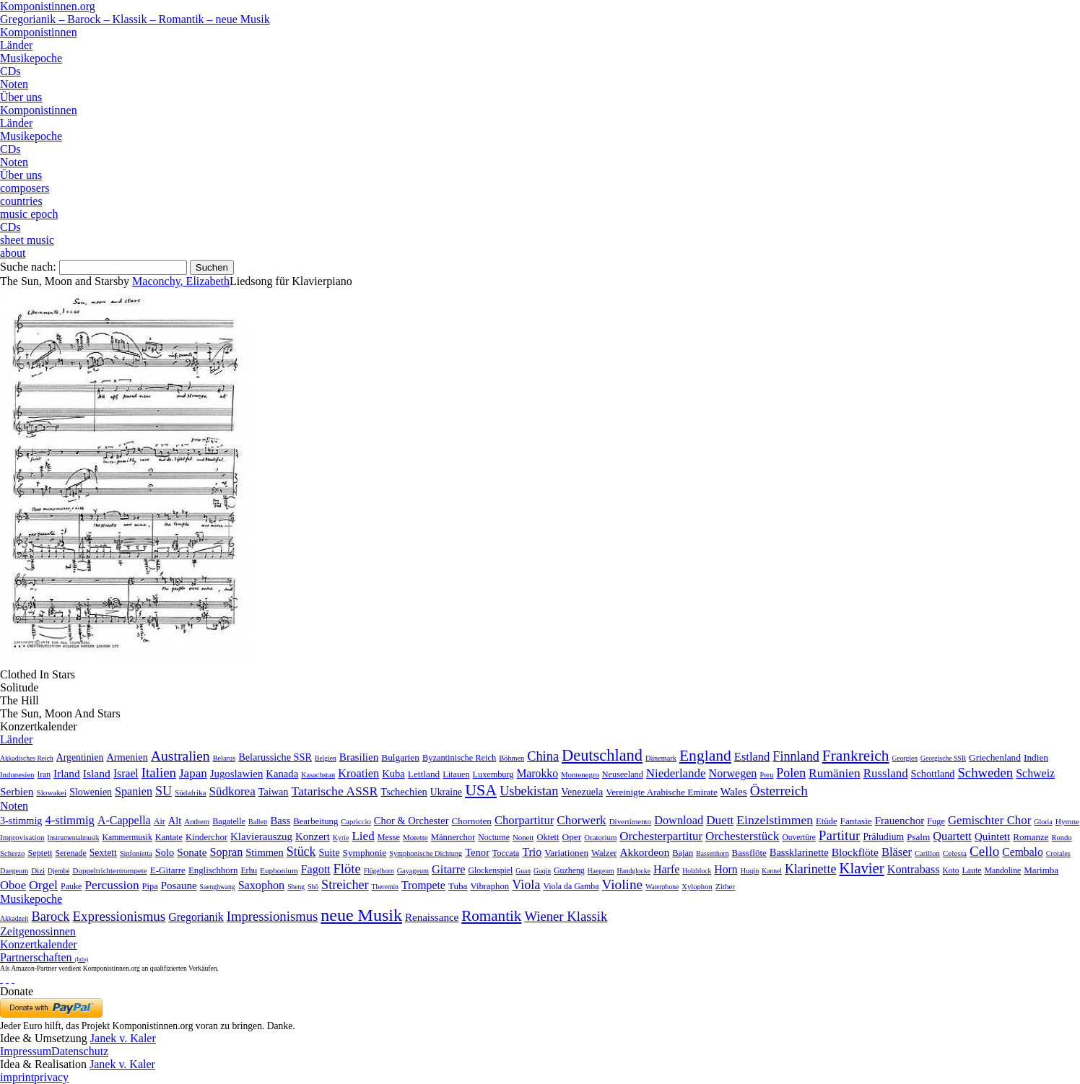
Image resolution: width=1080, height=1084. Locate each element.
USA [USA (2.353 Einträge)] (481, 790)
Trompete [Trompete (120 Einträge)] (423, 885)
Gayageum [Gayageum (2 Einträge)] (413, 871)
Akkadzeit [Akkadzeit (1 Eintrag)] (14, 918)
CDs (10, 71)
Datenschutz (79, 1051)
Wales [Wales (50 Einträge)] (733, 791)
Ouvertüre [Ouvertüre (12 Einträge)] (798, 837)
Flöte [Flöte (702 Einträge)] (347, 868)
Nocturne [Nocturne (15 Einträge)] (494, 837)
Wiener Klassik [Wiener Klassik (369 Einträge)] (565, 916)
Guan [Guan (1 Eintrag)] (523, 871)
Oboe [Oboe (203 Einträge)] (13, 885)
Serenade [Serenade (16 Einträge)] (70, 853)
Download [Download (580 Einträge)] (678, 820)
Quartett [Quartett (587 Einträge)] (952, 836)
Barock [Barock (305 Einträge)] (50, 916)
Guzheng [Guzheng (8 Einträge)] (569, 870)
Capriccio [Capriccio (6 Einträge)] (356, 821)
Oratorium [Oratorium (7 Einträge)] (600, 837)
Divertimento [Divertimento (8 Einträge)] (630, 821)
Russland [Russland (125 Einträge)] (885, 773)
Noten (14, 84)
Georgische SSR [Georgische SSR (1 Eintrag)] (943, 758)
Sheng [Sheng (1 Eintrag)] (296, 887)
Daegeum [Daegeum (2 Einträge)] (14, 871)
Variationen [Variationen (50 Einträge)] (566, 852)
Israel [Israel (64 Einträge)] (126, 773)
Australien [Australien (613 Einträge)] (180, 756)
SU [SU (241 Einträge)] (163, 791)
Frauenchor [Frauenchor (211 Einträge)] (900, 820)
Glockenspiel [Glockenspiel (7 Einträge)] (491, 870)
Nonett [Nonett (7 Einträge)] (523, 837)
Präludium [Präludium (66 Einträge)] (883, 836)
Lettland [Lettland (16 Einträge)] (424, 774)
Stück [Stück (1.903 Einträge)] (301, 851)
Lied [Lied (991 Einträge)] (363, 836)
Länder (16, 45)
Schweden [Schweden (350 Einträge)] (985, 772)
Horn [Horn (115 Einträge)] (725, 869)
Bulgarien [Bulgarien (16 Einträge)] (400, 757)
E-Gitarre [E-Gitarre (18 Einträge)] (168, 870)
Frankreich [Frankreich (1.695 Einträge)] (855, 755)
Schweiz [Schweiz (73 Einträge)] (1035, 773)
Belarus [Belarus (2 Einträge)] (224, 758)
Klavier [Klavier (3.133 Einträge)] (861, 868)
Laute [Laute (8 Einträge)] (972, 870)
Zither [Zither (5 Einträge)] (725, 886)
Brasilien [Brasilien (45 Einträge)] (358, 757)
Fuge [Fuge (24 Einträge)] (936, 821)
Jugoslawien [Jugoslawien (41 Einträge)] (237, 773)
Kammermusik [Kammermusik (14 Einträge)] (127, 837)
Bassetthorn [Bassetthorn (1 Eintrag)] (712, 853)
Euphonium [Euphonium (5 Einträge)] (279, 870)
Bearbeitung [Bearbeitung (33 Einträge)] (315, 821)
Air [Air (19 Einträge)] (159, 821)
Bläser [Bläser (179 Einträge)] (896, 852)
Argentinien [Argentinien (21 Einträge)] (80, 757)
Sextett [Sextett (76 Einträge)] (103, 852)
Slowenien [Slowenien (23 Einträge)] (90, 792)
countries (21, 201)
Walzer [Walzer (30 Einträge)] (604, 853)
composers (24, 188)
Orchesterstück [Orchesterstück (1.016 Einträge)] (742, 836)
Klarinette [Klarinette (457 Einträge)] (810, 869)
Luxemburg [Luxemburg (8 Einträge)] (493, 774)
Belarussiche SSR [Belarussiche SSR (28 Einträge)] (275, 757)
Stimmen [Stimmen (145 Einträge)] (264, 852)
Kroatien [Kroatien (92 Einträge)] (358, 773)
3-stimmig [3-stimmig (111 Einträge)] (21, 820)
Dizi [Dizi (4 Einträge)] (38, 870)
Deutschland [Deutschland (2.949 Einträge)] (602, 755)
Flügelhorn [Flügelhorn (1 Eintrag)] (379, 871)
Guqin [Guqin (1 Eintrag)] (542, 871)
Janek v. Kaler (123, 1038)
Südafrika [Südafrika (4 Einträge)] (190, 792)
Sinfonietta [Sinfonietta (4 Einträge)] (136, 853)
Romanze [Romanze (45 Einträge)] (1030, 836)
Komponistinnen (38, 32)
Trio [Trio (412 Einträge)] (531, 852)
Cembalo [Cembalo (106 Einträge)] (1022, 852)
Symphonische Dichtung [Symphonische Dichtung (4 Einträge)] (425, 853)
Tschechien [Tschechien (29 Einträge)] (403, 791)
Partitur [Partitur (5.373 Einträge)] (840, 835)
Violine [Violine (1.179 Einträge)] (622, 884)
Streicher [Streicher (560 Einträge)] (345, 885)
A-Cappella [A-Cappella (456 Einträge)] (124, 820)
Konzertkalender (38, 944)
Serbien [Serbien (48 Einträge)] (16, 791)
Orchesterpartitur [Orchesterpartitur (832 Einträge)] (660, 836)
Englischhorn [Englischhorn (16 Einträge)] (213, 870)
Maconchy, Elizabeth (181, 281)
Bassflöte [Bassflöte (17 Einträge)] (749, 852)
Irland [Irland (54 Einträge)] (66, 773)
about (13, 253)
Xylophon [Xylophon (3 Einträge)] (697, 887)
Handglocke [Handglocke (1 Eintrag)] (633, 871)
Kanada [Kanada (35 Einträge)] (282, 773)
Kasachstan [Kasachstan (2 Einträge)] (318, 775)
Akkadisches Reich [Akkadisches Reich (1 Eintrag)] (26, 758)
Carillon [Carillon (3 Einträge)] (927, 853)
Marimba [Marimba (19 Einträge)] (1041, 870)
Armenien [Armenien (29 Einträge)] (126, 757)
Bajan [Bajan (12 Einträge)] (682, 853)
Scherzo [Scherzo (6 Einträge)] (12, 853)
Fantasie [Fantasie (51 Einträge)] (856, 821)
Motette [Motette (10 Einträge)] (415, 837)
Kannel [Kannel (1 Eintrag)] (772, 871)
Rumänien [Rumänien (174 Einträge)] (835, 773)
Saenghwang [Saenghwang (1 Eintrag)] (217, 887)
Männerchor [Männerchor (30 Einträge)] (453, 837)
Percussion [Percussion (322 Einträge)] (111, 885)
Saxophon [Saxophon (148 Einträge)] (261, 885)
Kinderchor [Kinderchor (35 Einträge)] (206, 837)
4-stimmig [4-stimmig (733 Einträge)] (69, 820)
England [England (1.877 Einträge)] (705, 755)
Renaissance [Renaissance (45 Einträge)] (431, 917)
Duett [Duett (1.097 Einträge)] (719, 820)
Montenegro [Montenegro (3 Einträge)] (580, 774)
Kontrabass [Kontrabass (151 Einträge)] (913, 869)
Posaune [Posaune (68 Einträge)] (179, 885)
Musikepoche (31, 58)
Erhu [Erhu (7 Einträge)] (248, 870)
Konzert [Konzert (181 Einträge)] (312, 836)
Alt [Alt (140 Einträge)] (175, 820)
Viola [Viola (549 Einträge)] (526, 885)
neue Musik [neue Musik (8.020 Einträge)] (361, 915)
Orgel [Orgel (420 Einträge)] (43, 885)
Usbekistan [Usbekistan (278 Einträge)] (529, 791)
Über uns (21, 97)
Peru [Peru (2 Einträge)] (766, 775)
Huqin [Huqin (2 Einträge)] (750, 871)
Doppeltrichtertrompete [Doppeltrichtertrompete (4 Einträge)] (109, 870)
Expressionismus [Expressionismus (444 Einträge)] (118, 916)
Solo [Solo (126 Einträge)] (164, 852)
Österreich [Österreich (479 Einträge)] (779, 790)
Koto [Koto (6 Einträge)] (951, 870)
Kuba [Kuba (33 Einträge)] (393, 773)
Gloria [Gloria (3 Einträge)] (1043, 822)
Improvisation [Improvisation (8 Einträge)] (22, 837)
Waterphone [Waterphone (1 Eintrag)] (662, 887)
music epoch (29, 214)
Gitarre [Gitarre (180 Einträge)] (449, 869)
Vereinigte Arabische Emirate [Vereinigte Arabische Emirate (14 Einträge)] (662, 792)
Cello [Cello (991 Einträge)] (984, 851)
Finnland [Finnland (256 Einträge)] (795, 756)
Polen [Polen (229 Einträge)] (791, 773)
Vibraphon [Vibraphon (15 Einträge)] (489, 886)
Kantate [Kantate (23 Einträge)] (169, 837)
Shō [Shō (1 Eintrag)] (313, 887)
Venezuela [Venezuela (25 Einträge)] (582, 791)
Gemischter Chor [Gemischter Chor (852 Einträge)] (989, 820)
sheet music (27, 240)
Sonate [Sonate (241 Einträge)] (191, 852)
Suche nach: (28, 267)
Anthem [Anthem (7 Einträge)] (196, 821)
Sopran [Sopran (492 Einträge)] (226, 852)
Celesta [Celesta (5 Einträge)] (955, 853)
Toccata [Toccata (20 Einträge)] (505, 853)
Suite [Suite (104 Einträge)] (328, 852)
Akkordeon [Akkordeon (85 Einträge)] (644, 852)
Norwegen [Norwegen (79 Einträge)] (733, 773)
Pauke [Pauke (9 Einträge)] (71, 886)
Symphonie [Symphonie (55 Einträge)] (365, 852)
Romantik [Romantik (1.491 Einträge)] (491, 916)
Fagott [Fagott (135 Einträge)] (316, 869)
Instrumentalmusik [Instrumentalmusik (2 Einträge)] (74, 838)
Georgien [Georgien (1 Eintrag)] (905, 758)
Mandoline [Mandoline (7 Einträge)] (1003, 870)
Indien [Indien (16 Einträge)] (1036, 757)
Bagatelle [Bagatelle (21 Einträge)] (228, 821)
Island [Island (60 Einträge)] (96, 773)
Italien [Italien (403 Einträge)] (158, 772)
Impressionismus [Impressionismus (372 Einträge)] (272, 916)
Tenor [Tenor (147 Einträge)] (477, 852)
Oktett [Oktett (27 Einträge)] (547, 837)
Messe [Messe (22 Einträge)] (389, 837)
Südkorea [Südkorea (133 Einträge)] (232, 791)
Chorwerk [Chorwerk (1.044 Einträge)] (581, 820)
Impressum (25, 1051)
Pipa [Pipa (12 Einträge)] (150, 886)
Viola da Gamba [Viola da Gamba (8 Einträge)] (570, 886)
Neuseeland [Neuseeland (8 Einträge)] (622, 774)
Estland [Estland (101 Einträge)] (752, 757)
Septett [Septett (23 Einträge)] (39, 853)
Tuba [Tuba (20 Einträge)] (458, 885)
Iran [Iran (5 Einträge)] (44, 774)
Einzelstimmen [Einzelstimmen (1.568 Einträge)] (774, 820)
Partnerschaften (44, 957)
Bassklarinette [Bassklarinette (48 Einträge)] (799, 852)
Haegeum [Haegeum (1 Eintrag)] (601, 871)
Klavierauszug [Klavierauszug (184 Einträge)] (261, 836)
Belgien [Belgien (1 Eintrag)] (325, 758)
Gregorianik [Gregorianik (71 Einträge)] (195, 917)
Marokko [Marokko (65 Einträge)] (537, 773)
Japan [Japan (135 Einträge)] (193, 773)
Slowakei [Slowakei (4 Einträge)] (51, 792)
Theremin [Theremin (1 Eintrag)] (385, 887)
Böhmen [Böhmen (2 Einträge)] (511, 758)
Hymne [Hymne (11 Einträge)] (1067, 821)
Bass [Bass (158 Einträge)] (281, 820)
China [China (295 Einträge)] (543, 756)
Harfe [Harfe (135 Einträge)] (666, 869)
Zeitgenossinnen (38, 931)
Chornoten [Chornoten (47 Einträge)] (471, 821)
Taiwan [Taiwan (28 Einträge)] (273, 791)
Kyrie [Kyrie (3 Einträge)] (341, 838)
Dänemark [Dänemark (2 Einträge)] (660, 758)
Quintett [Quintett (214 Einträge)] (992, 836)
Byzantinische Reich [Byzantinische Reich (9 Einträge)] (459, 758)
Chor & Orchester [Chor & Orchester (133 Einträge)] (411, 820)
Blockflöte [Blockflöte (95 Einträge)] (855, 852)
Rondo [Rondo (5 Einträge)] (1062, 838)
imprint (17, 1077)
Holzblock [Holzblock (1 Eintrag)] (696, 871)
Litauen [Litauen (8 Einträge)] (456, 774)
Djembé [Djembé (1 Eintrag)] (58, 871)
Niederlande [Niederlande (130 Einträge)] (676, 773)
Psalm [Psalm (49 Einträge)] (918, 836)
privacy (51, 1077)
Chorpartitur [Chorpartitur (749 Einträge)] (524, 820)
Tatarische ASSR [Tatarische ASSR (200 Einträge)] (334, 791)
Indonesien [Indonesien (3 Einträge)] (17, 774)
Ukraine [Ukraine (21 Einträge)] (446, 792)
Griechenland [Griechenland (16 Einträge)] (995, 757)
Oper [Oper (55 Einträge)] (572, 836)
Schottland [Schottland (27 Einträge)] (933, 773)
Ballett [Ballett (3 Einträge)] (258, 822)
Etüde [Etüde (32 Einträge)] (826, 821)
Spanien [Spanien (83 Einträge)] (133, 791)
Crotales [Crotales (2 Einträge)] (1058, 853)
